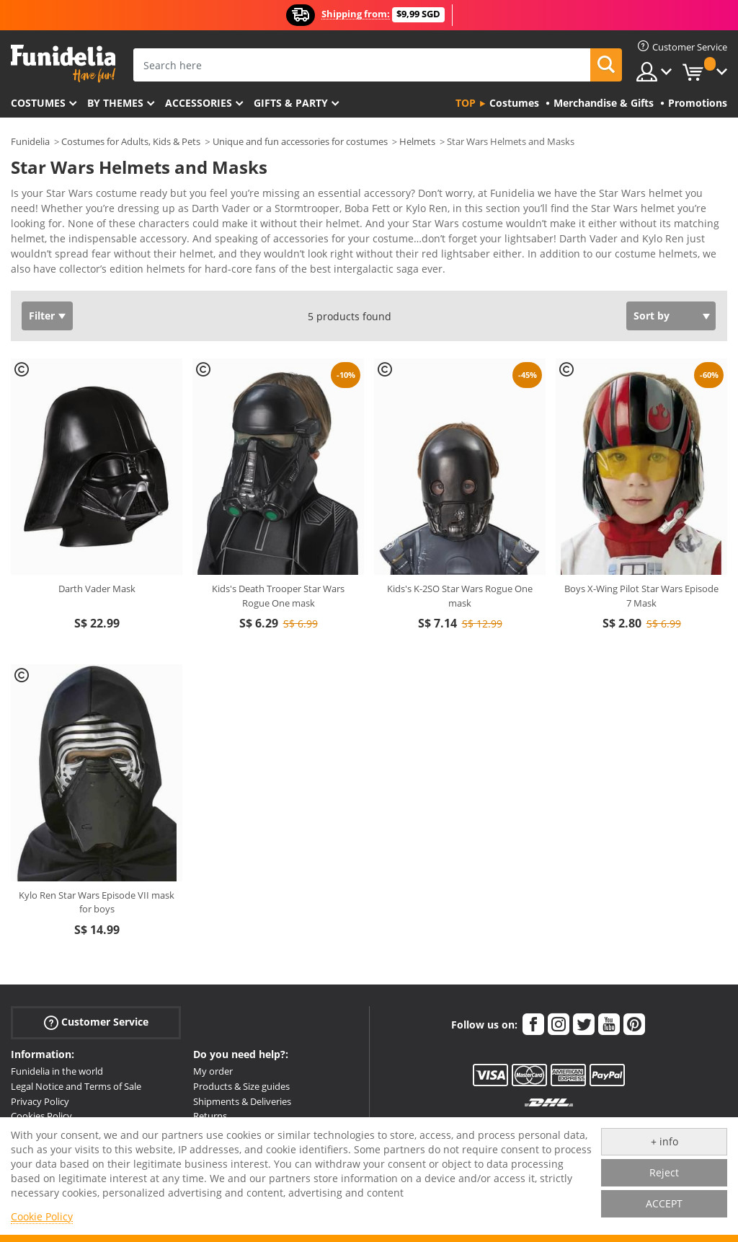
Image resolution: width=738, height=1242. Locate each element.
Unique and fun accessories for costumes (300, 141)
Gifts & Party (291, 103)
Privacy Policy (40, 1101)
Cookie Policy (42, 1216)
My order (213, 1071)
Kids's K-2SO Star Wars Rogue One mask (460, 595)
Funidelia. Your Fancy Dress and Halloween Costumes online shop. (63, 64)
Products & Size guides (241, 1086)
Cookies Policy (41, 1115)
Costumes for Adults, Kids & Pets (130, 141)
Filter (42, 315)
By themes (115, 103)
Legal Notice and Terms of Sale (76, 1086)
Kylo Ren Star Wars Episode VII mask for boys (96, 902)
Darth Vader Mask (96, 588)
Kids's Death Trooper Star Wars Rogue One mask (278, 595)
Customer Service (96, 1022)
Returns (210, 1115)
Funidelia (30, 141)
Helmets (417, 141)
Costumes (38, 103)
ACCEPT (664, 1203)
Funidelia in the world (57, 1071)
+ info (664, 1141)
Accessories (198, 103)
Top (465, 103)
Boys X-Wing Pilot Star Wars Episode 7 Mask (641, 595)
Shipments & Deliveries (242, 1101)
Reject (664, 1172)
